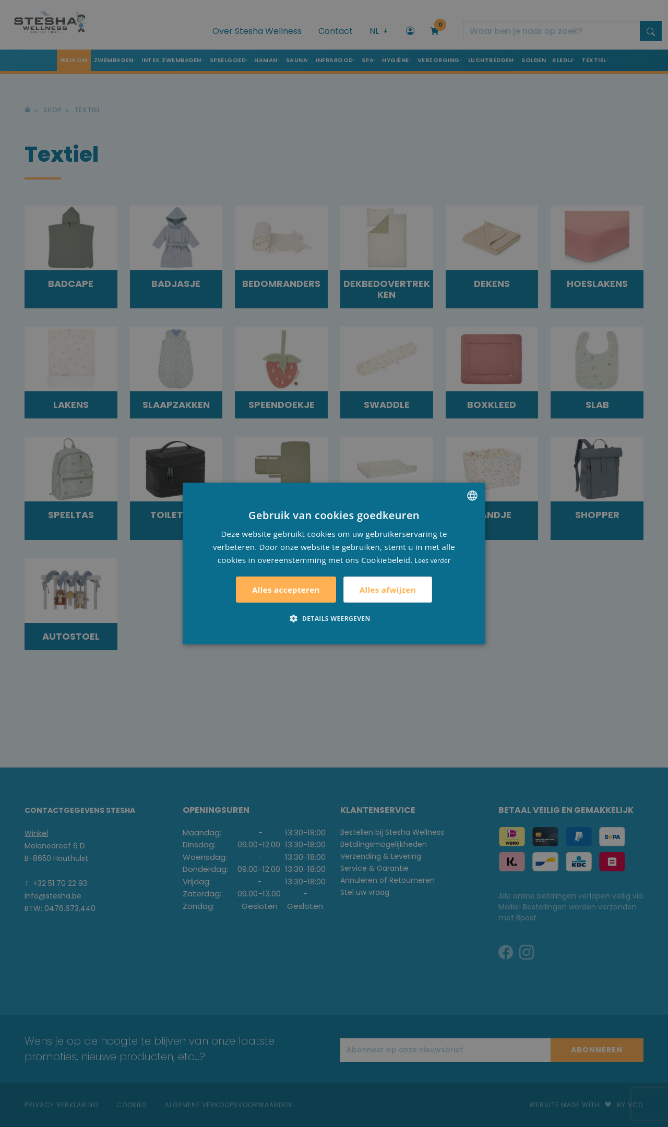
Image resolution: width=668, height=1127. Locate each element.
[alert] (334, 563)
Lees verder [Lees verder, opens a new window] (433, 560)
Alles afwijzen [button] (388, 589)
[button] (333, 618)
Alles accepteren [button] (286, 589)
